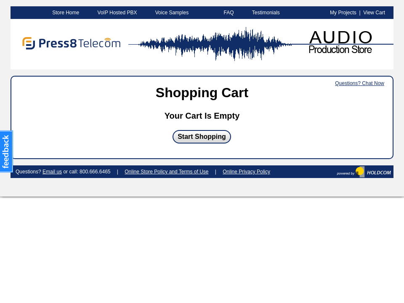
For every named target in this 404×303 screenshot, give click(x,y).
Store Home (65, 13)
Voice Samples (172, 13)
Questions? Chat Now (359, 83)
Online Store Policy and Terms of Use (166, 172)
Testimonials (266, 13)
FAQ (228, 13)
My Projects (343, 13)
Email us (52, 172)
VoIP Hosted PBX (117, 13)
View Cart (374, 13)
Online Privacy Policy (246, 172)
